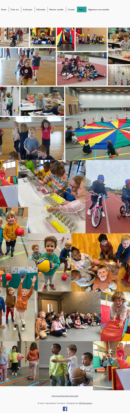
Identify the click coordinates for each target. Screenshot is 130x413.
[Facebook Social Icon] (65, 409)
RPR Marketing (85, 403)
